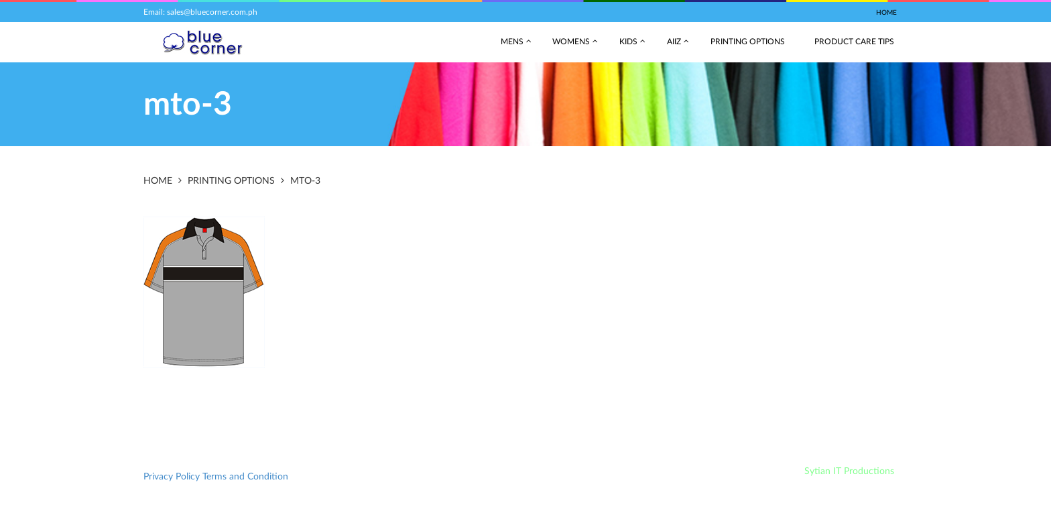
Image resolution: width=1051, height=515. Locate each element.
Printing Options (747, 42)
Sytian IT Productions (849, 471)
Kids (628, 42)
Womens (571, 42)
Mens (512, 42)
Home (886, 12)
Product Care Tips (854, 42)
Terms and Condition (245, 476)
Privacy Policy (171, 476)
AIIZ (674, 42)
